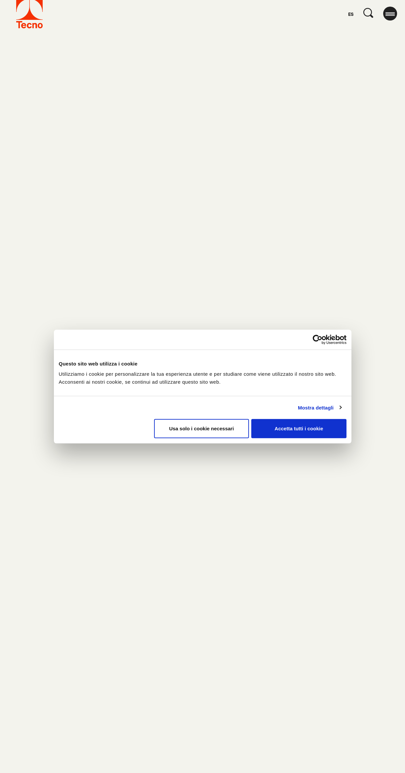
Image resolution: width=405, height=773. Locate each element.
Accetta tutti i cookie (299, 428)
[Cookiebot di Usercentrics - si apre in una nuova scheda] (317, 339)
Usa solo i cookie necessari (201, 428)
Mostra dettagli (316, 407)
